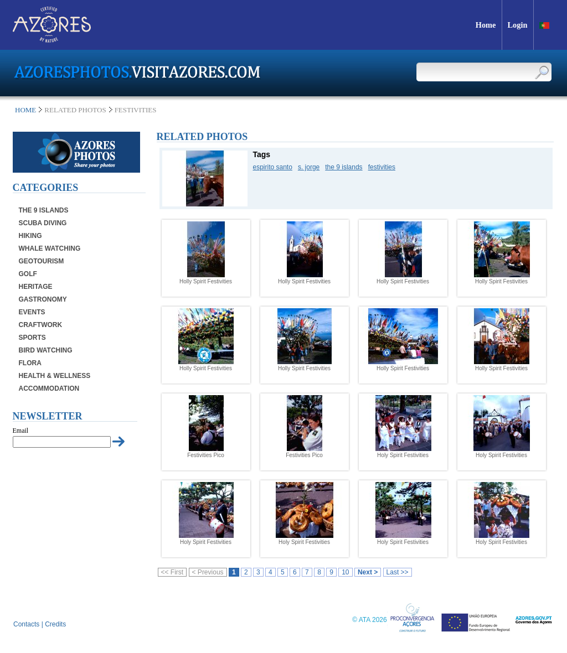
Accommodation (49, 388)
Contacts (26, 624)
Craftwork (41, 325)
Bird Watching (46, 350)
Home (25, 110)
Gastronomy (43, 299)
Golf (28, 274)
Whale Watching (50, 248)
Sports (32, 337)
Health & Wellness (55, 376)
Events (32, 312)
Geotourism (41, 261)
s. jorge (308, 167)
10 (345, 572)
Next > (368, 572)
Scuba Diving (43, 223)
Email (21, 430)
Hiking (30, 236)
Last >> (397, 572)
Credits (55, 624)
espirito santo (272, 167)
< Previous (208, 572)
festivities (381, 167)
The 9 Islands (44, 210)
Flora (30, 363)
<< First (172, 572)
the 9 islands (343, 167)
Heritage (36, 287)
